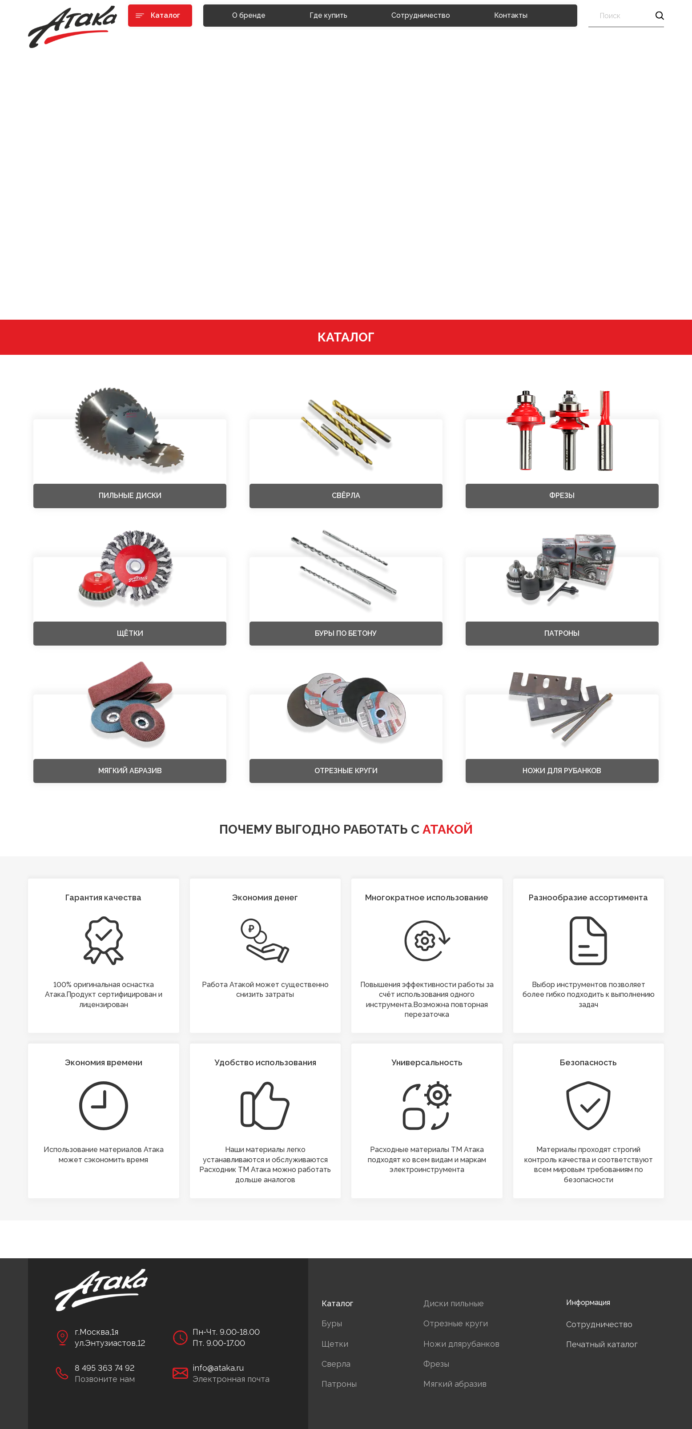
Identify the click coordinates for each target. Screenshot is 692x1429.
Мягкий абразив (455, 1384)
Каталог (337, 1303)
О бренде (249, 15)
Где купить (328, 15)
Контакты (510, 15)
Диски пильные (453, 1303)
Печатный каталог (602, 1344)
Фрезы (436, 1364)
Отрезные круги (455, 1323)
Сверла (336, 1364)
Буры (332, 1323)
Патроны (339, 1384)
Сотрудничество (420, 15)
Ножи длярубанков (461, 1344)
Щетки (335, 1344)
